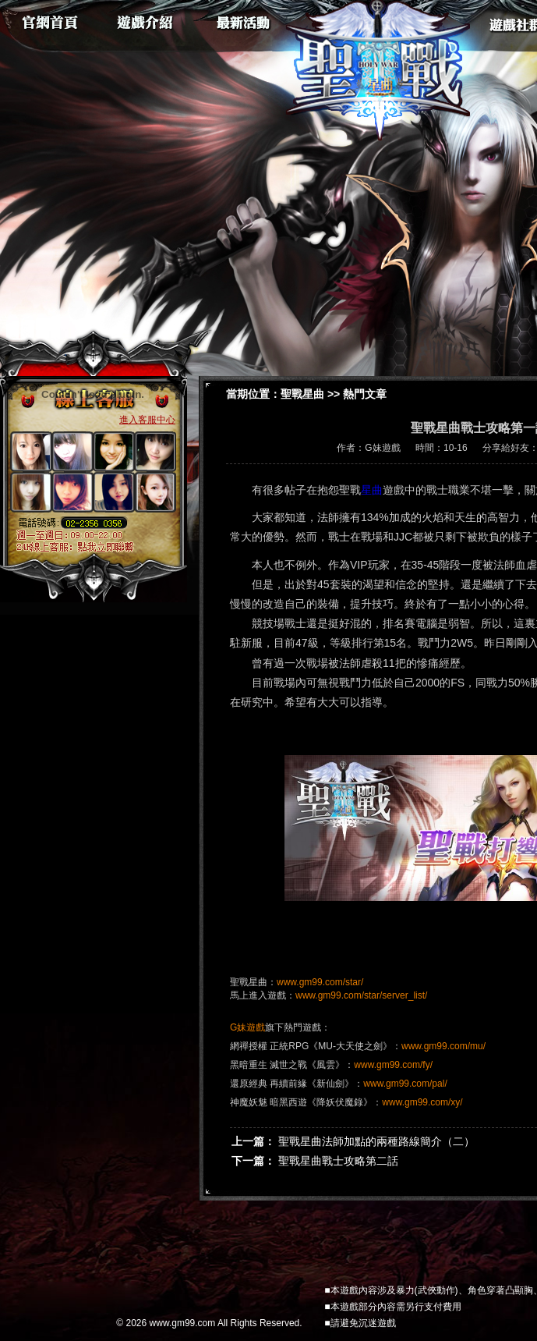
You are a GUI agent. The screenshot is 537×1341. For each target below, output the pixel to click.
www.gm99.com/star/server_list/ (361, 995)
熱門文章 (365, 394)
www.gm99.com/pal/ (405, 1083)
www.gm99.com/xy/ (422, 1102)
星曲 (372, 490)
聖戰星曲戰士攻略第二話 (338, 1161)
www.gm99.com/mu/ (443, 1046)
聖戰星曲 (302, 394)
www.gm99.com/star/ (320, 982)
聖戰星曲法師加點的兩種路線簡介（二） (376, 1141)
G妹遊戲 (247, 1027)
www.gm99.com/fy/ (393, 1064)
